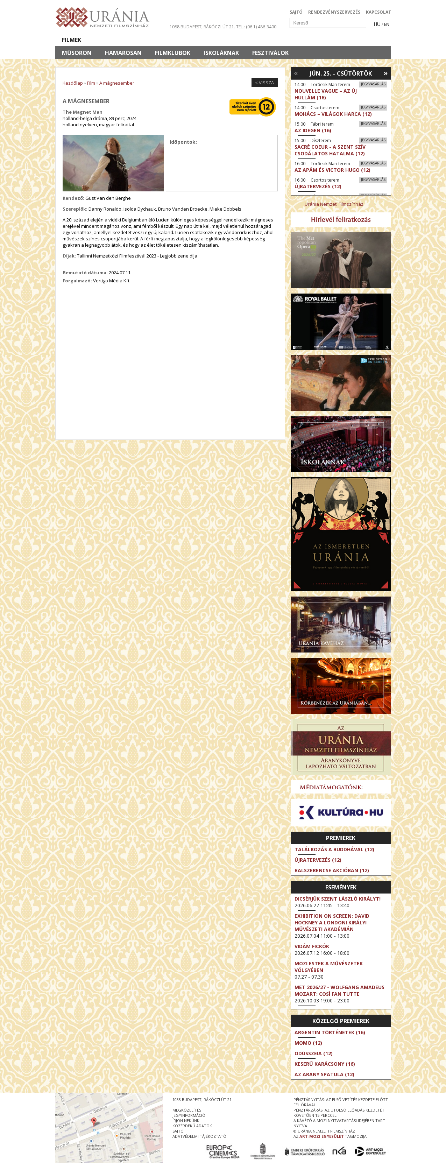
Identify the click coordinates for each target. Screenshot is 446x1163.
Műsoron (77, 53)
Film (91, 83)
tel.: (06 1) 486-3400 (256, 27)
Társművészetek (119, 40)
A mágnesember (116, 83)
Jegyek (343, 40)
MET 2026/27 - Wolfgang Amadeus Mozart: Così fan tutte (339, 990)
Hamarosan (123, 53)
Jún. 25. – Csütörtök (341, 73)
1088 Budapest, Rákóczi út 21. (202, 27)
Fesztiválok (270, 53)
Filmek (71, 40)
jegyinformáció (188, 1115)
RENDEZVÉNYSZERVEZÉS (334, 12)
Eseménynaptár (297, 40)
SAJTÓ (296, 12)
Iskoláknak (221, 53)
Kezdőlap (73, 83)
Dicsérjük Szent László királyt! (338, 898)
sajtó (178, 1131)
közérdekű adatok (192, 1125)
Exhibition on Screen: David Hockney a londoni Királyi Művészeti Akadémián (332, 922)
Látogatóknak (236, 40)
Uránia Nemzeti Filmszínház (334, 204)
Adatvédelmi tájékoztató (199, 1136)
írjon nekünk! (186, 1120)
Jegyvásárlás (373, 84)
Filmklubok (172, 53)
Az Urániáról (178, 40)
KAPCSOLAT (378, 12)
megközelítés (186, 1110)
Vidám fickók (312, 946)
